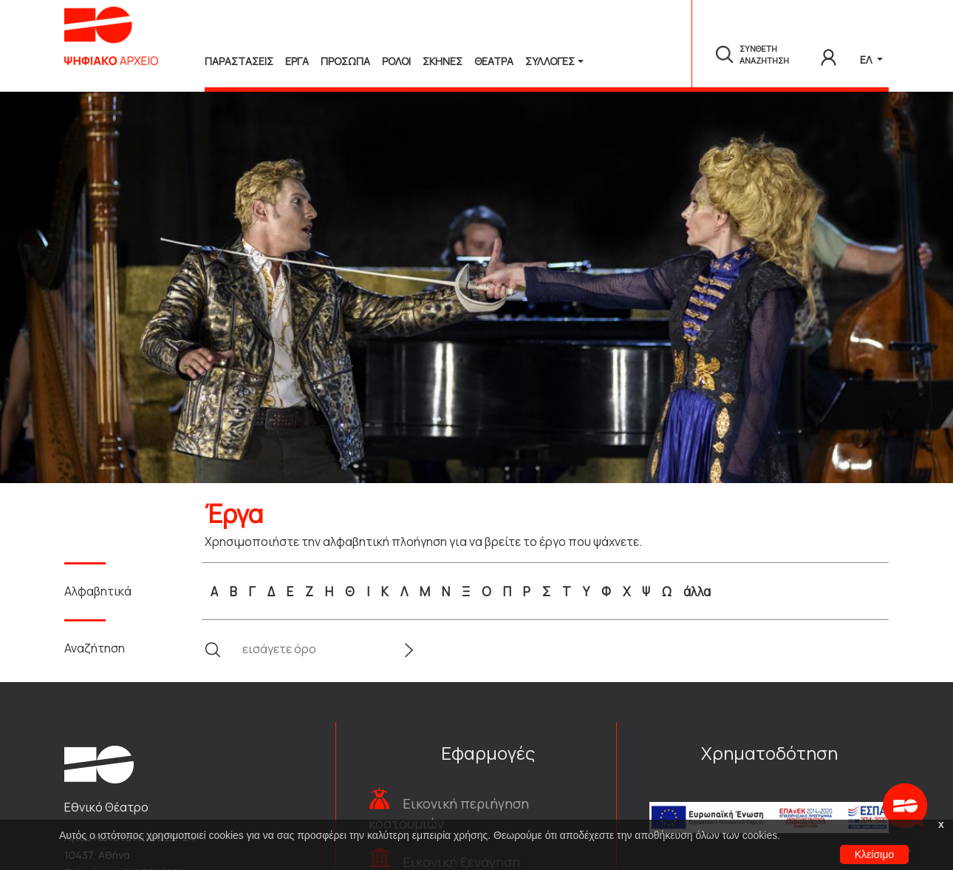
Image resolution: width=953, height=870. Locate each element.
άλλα (697, 591)
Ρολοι (396, 61)
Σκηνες (442, 61)
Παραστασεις (239, 61)
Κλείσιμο (874, 854)
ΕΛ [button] (867, 60)
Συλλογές (550, 61)
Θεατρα (493, 61)
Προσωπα (345, 61)
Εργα (297, 61)
